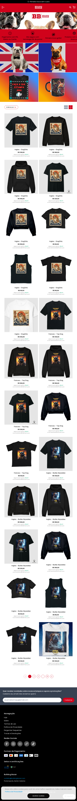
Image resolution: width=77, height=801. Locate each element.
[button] (3, 7)
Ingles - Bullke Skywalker (55, 473)
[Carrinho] (74, 7)
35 (47, 676)
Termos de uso (10, 724)
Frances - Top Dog (56, 334)
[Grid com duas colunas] (71, 107)
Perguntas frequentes (13, 730)
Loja (5, 717)
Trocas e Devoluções (12, 733)
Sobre (6, 721)
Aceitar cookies (38, 796)
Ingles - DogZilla (21, 149)
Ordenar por (11, 107)
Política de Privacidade (13, 727)
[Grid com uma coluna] (66, 107)
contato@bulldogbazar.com (14, 778)
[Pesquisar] (70, 7)
